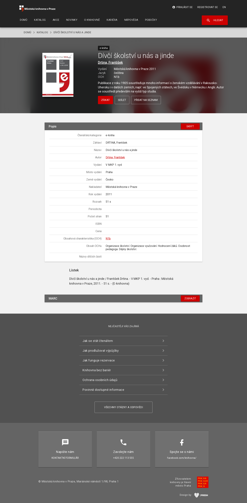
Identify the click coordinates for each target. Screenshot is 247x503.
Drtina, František (110, 62)
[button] (58, 74)
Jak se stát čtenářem (98, 341)
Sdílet (122, 100)
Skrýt (190, 126)
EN (224, 7)
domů (27, 32)
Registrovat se (207, 7)
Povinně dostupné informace (103, 389)
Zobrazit (190, 298)
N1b (108, 238)
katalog (42, 32)
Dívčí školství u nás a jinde (72, 32)
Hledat (214, 20)
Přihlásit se (182, 7)
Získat (105, 100)
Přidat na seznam (146, 100)
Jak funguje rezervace (99, 360)
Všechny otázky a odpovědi (123, 407)
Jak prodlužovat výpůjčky (101, 350)
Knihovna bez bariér (97, 370)
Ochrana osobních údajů (100, 380)
